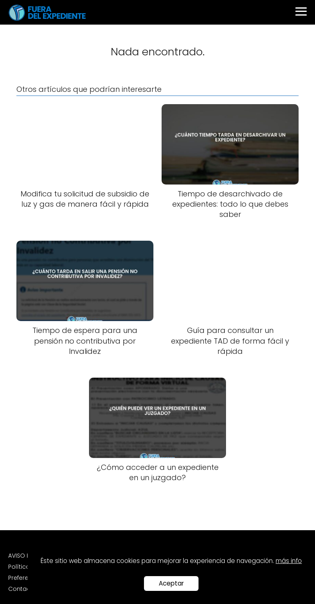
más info (289, 560)
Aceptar (171, 583)
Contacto (22, 589)
